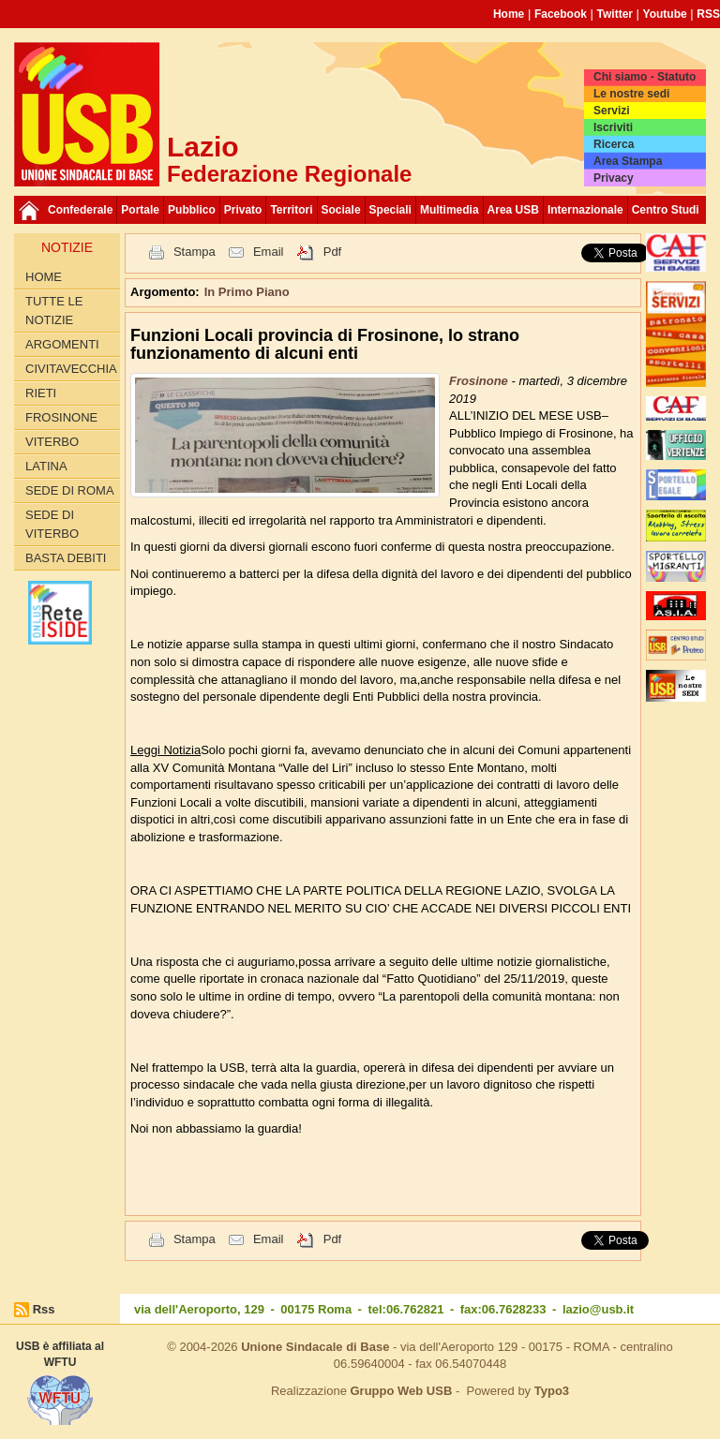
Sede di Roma (69, 490)
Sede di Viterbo (52, 524)
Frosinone (61, 417)
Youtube (665, 14)
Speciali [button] (390, 209)
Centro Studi (665, 209)
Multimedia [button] (449, 209)
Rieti (40, 393)
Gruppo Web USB (401, 1391)
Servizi (611, 110)
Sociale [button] (341, 209)
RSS (708, 14)
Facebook (560, 14)
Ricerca (613, 144)
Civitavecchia (71, 369)
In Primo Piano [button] (247, 292)
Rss (44, 1309)
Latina (46, 466)
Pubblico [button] (192, 209)
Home (508, 14)
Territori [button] (291, 209)
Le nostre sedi (631, 93)
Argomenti (62, 344)
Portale (140, 209)
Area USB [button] (513, 209)
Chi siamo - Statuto (644, 76)
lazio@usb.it (598, 1309)
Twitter (615, 14)
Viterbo (52, 442)
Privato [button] (243, 209)
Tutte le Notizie (53, 310)
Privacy (613, 178)
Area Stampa (627, 161)
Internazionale (585, 209)
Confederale (80, 209)
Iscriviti (613, 127)
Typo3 (551, 1391)
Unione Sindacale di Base (315, 1347)
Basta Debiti (65, 558)
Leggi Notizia (165, 750)
